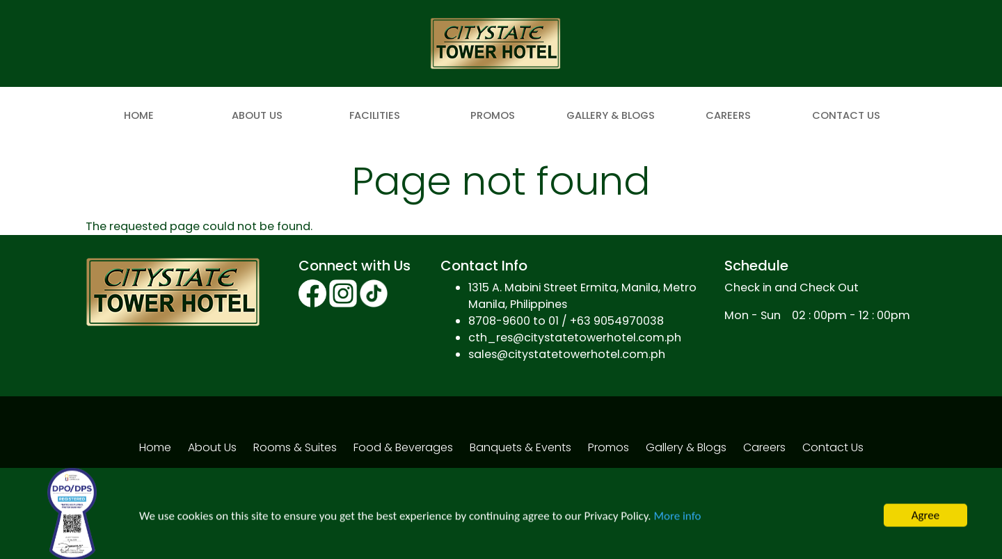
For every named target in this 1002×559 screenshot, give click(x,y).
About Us (257, 115)
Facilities (374, 115)
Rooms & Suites (295, 447)
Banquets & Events (520, 447)
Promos (492, 115)
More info (677, 521)
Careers (728, 115)
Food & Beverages (403, 447)
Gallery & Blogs (610, 115)
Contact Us (846, 115)
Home (139, 115)
